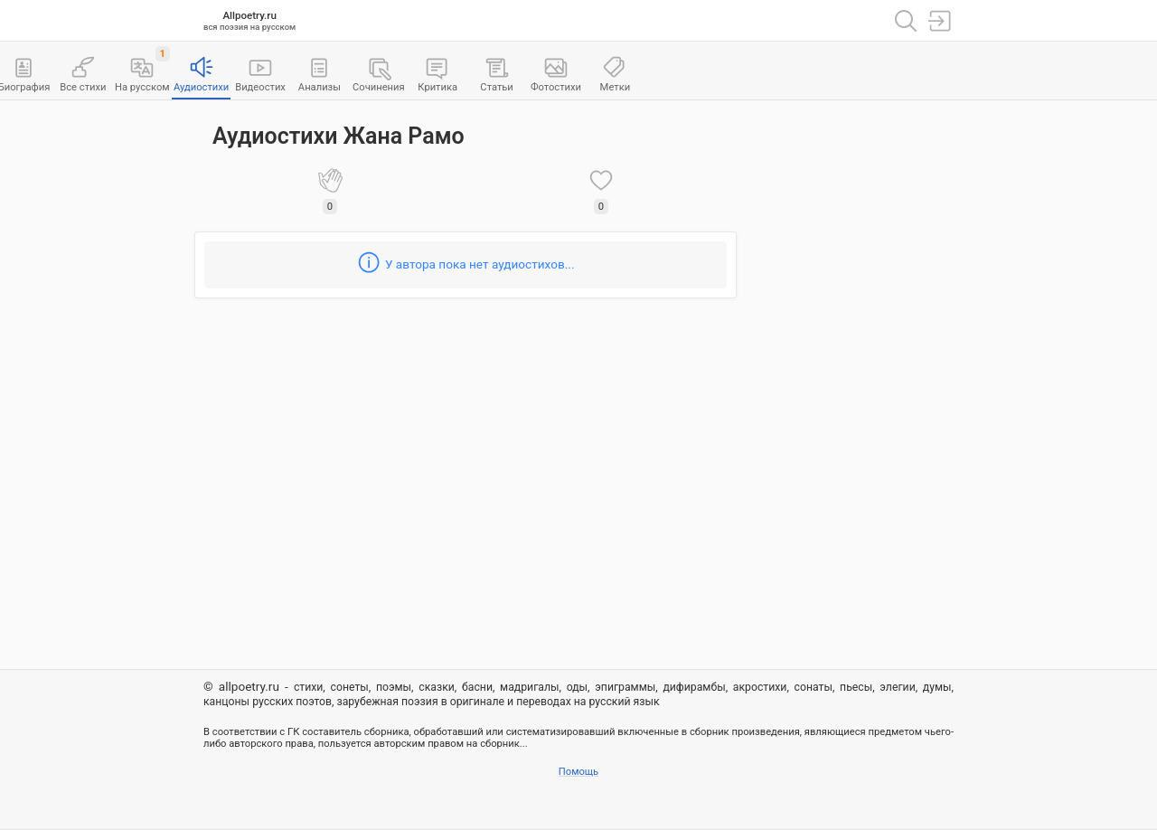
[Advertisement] (854, 380)
